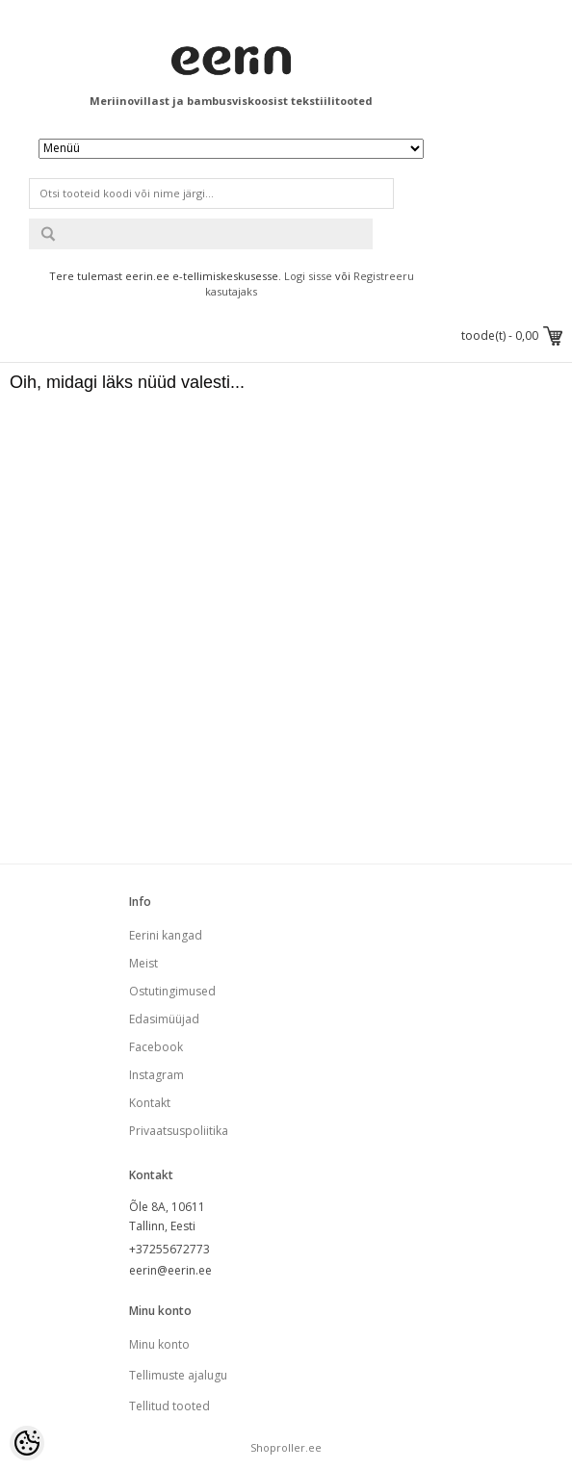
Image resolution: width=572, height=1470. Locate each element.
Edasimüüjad (164, 1019)
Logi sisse (308, 276)
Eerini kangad (165, 935)
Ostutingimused (172, 991)
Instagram (156, 1075)
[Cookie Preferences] (27, 1443)
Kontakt (149, 1103)
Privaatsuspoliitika (178, 1130)
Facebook (156, 1047)
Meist (143, 963)
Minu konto (159, 1344)
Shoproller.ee (286, 1447)
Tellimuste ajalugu (178, 1375)
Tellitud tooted (169, 1406)
